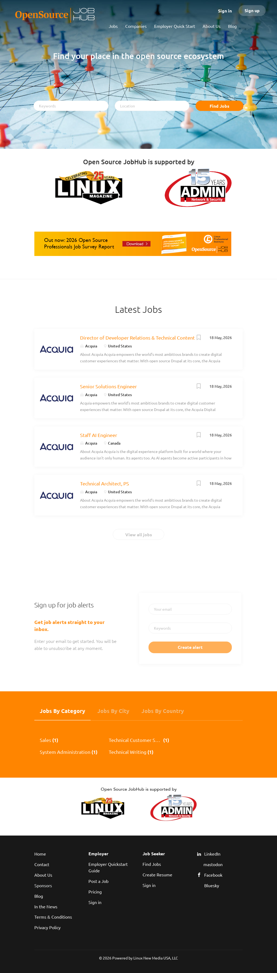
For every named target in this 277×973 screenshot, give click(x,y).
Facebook (213, 874)
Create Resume (157, 874)
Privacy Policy (47, 927)
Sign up (252, 10)
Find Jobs (219, 106)
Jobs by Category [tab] (62, 710)
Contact (41, 864)
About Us (43, 874)
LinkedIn (212, 853)
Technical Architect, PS (104, 483)
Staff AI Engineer (98, 435)
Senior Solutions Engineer (108, 386)
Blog (38, 896)
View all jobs (138, 534)
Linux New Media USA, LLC (155, 957)
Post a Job (98, 881)
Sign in (225, 11)
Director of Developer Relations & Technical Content (137, 337)
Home (40, 853)
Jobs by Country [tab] (162, 710)
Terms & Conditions (53, 916)
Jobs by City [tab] (113, 710)
